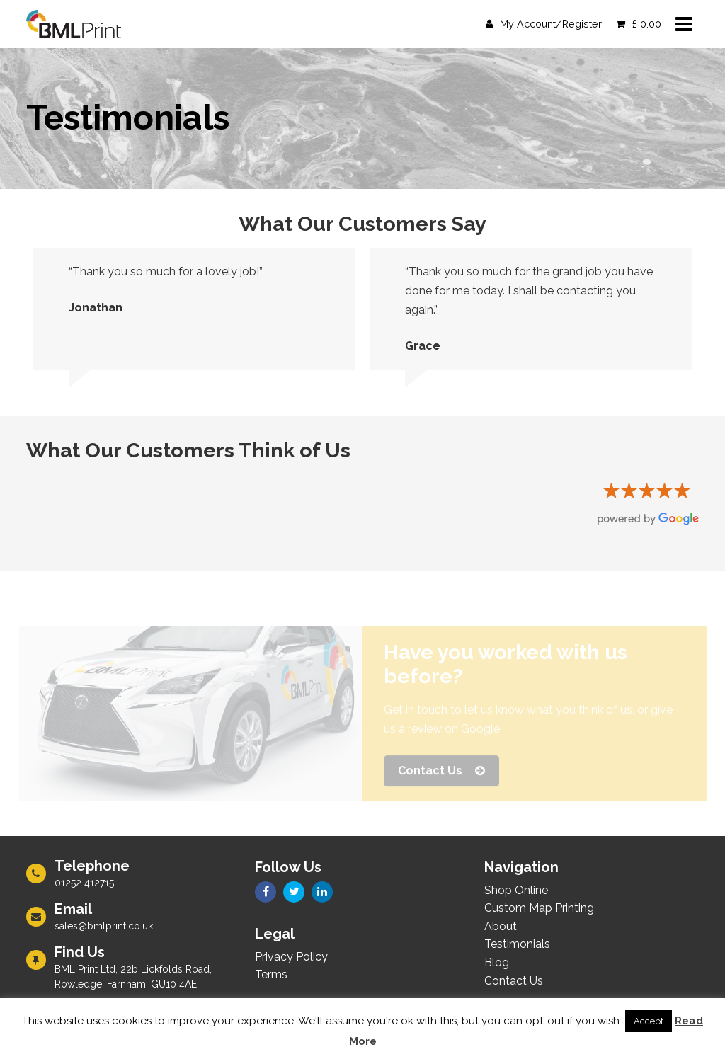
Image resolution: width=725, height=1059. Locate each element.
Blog (496, 962)
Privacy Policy (291, 956)
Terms (271, 974)
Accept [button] (648, 1021)
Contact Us (441, 774)
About (500, 926)
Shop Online (516, 890)
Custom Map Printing (539, 908)
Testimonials (517, 944)
